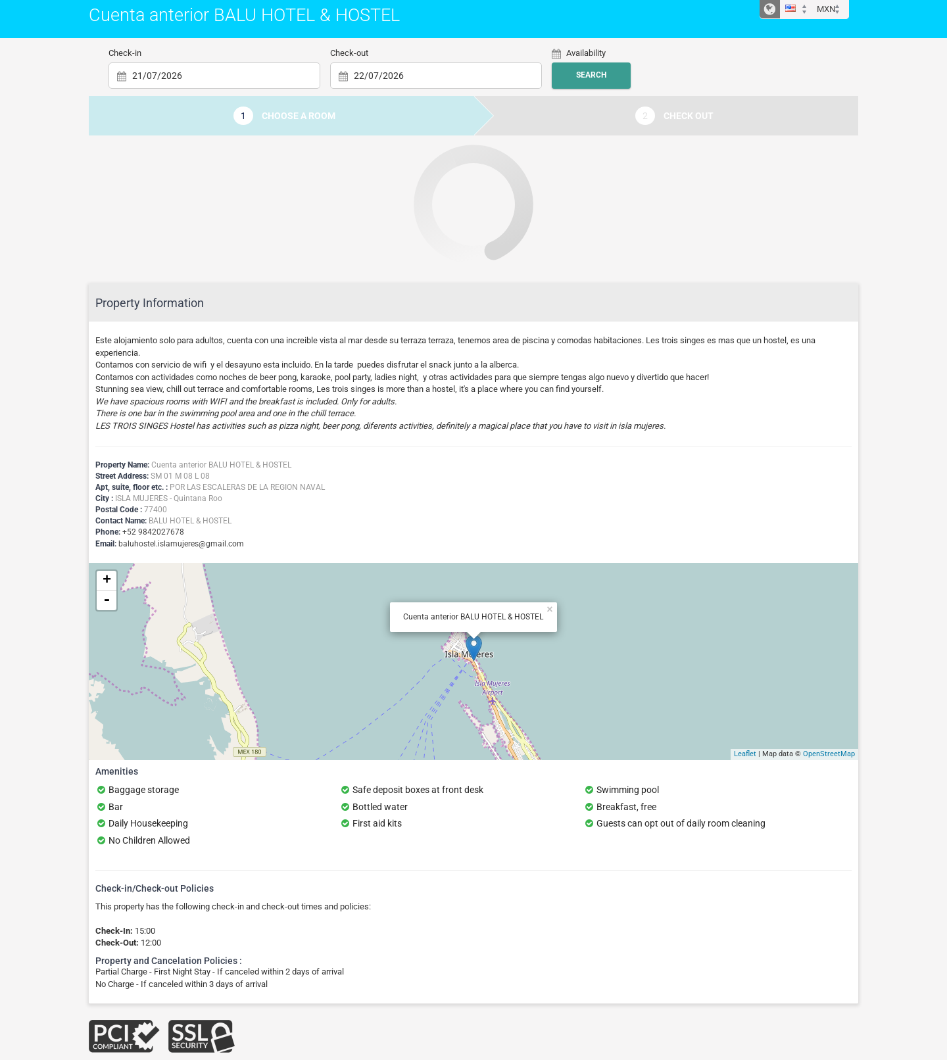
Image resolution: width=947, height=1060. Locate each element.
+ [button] (107, 580)
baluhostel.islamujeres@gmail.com (181, 543)
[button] (798, 9)
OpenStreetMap (829, 754)
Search (591, 75)
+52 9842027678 (153, 532)
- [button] (106, 600)
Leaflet (745, 754)
